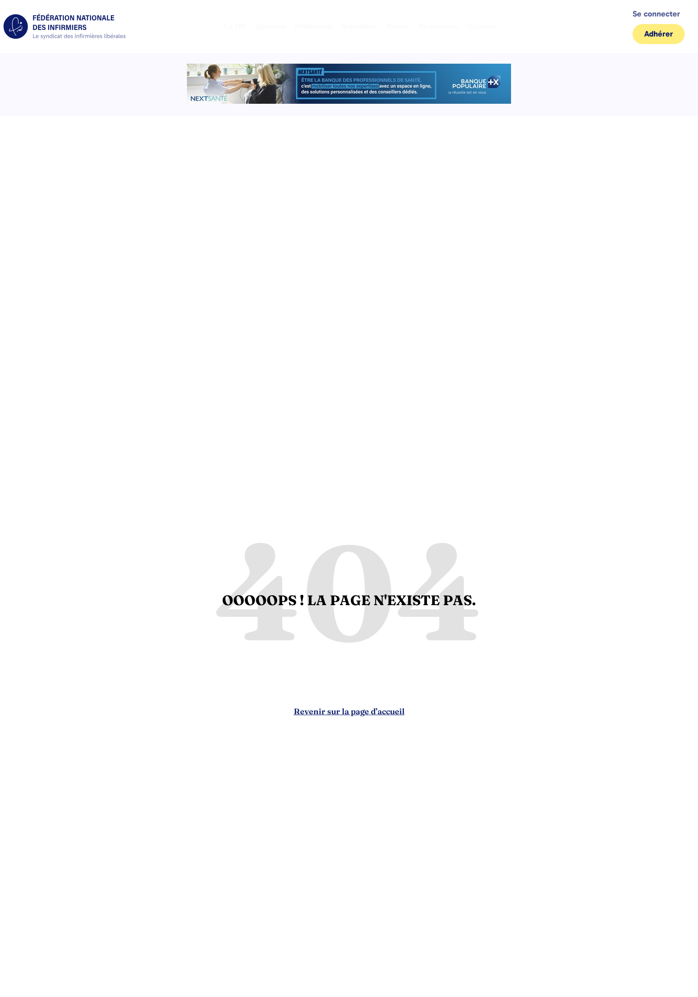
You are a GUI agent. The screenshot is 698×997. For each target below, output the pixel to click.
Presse (398, 26)
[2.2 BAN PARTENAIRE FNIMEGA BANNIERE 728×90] (349, 101)
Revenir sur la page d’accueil (349, 711)
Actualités (359, 26)
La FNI (235, 26)
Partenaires (438, 26)
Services (271, 26)
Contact (482, 26)
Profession (313, 26)
